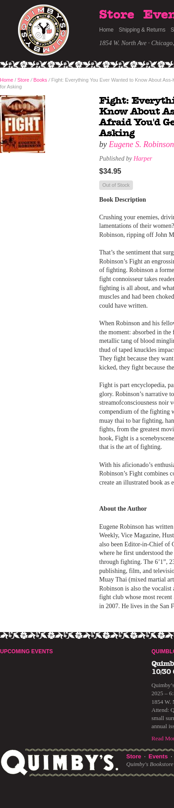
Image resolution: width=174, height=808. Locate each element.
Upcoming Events (26, 651)
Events (158, 756)
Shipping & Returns (142, 30)
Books (40, 80)
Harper (142, 158)
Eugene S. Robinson (141, 144)
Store (116, 15)
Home (106, 30)
